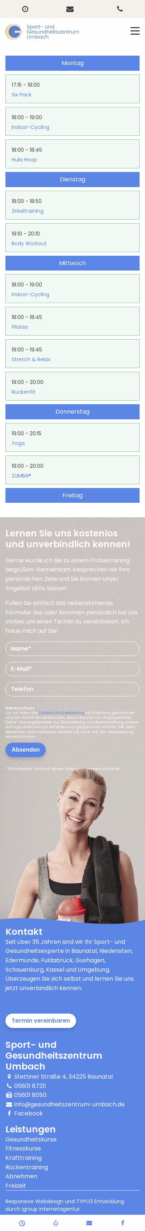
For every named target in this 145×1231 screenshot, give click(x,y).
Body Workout (29, 243)
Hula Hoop (24, 159)
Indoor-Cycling (30, 127)
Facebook (28, 1113)
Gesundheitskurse (31, 1139)
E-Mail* (21, 669)
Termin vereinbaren (41, 1020)
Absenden (26, 750)
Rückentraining (26, 1167)
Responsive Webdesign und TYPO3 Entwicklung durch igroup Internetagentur (64, 1205)
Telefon (22, 689)
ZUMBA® (21, 475)
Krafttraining (23, 1158)
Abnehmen (21, 1176)
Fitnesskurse (23, 1148)
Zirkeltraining (28, 211)
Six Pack (22, 94)
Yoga (18, 443)
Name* (21, 648)
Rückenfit (24, 392)
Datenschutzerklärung (61, 713)
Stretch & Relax (31, 359)
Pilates (20, 327)
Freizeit (15, 1186)
